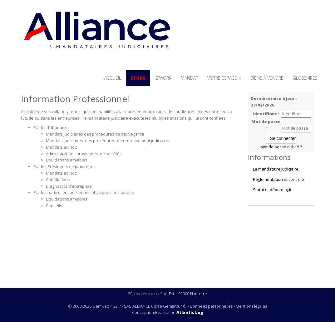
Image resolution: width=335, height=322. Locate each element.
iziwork (163, 78)
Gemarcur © (175, 306)
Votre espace (224, 78)
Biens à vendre (266, 78)
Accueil (112, 78)
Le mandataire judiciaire (275, 169)
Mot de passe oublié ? (281, 147)
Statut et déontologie (273, 189)
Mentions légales (251, 306)
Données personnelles (211, 306)
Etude (138, 78)
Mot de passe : (266, 125)
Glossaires (305, 78)
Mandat (189, 78)
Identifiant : (266, 113)
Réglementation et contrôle (278, 179)
